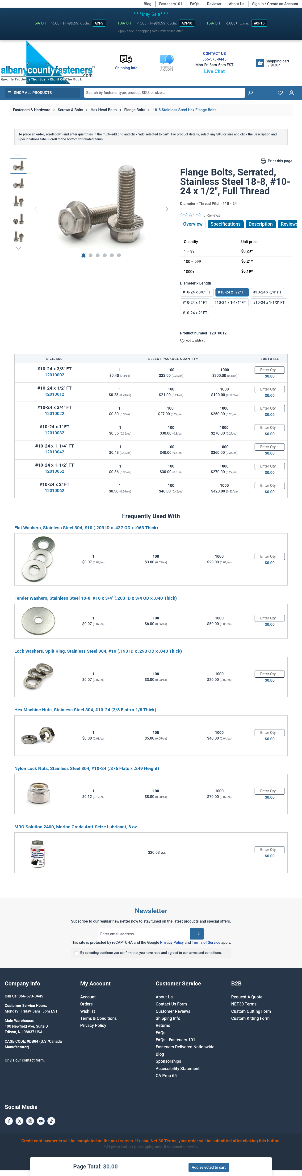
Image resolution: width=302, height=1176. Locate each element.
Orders (86, 1004)
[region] (90, 209)
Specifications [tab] (226, 224)
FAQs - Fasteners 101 (175, 1040)
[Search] (250, 93)
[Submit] (197, 934)
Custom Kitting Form (250, 1018)
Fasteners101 (170, 4)
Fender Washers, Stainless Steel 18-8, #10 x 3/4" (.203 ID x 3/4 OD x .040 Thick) (95, 598)
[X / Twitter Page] (19, 1121)
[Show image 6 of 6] (119, 255)
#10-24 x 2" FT (195, 313)
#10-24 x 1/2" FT (232, 292)
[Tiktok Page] (51, 1121)
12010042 (54, 451)
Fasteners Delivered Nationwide (185, 1047)
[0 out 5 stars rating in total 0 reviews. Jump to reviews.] (200, 215)
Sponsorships (168, 1061)
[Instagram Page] (30, 1121)
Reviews (214, 4)
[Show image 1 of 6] (83, 255)
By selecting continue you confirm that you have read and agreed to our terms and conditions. (151, 953)
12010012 (54, 394)
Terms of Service (206, 942)
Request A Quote (246, 997)
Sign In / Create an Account (275, 4)
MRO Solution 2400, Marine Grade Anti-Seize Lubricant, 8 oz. (76, 827)
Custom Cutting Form (251, 1011)
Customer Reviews (173, 1011)
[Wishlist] (280, 93)
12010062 (54, 490)
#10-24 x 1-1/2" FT (269, 302)
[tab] (261, 224)
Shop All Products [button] (30, 92)
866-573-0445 (214, 59)
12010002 (54, 374)
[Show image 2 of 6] (90, 255)
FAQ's (194, 4)
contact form (33, 1060)
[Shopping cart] (272, 63)
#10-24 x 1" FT (195, 302)
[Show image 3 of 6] (98, 255)
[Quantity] (270, 370)
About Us (236, 4)
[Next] (167, 208)
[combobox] (164, 93)
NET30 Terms (243, 1004)
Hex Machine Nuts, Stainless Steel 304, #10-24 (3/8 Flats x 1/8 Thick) (85, 709)
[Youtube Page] (41, 1121)
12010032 (54, 432)
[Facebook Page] (9, 1121)
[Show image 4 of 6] (105, 255)
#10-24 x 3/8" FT (197, 292)
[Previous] (35, 208)
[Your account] (291, 93)
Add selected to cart (209, 1167)
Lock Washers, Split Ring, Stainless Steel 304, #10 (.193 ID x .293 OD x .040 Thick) (98, 651)
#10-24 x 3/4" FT (267, 292)
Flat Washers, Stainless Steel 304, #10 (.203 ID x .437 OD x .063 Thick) (86, 527)
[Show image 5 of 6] (112, 255)
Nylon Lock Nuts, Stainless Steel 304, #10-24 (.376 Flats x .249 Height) (86, 768)
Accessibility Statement (178, 1068)
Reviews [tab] (289, 224)
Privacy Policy (172, 942)
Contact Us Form (171, 1004)
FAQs (160, 1032)
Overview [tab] (193, 224)
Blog (147, 4)
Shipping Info (168, 1018)
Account (88, 997)
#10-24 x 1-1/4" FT (230, 302)
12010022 (54, 413)
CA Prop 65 (166, 1075)
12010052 (54, 471)
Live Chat (214, 71)
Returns (163, 1025)
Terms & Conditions (98, 1018)
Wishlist (87, 1011)
